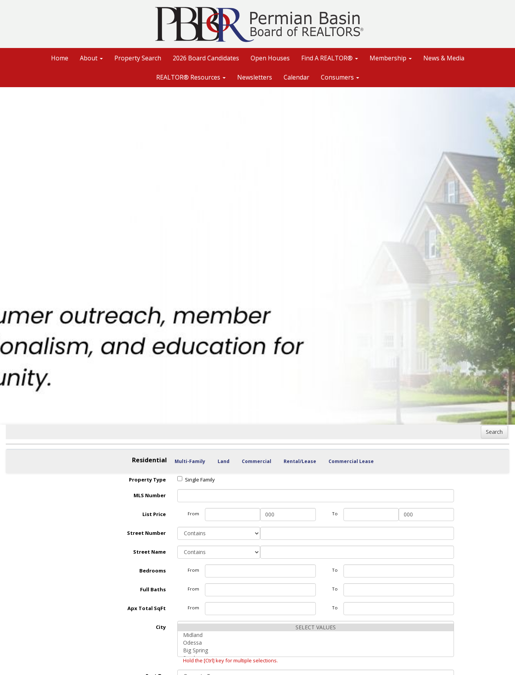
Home (59, 58)
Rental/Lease (300, 461)
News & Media (443, 58)
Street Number (146, 532)
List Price (154, 514)
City (161, 627)
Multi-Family (190, 461)
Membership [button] (391, 58)
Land (223, 461)
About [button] (91, 58)
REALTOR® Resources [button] (191, 77)
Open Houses (270, 58)
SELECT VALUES (316, 627)
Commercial (256, 461)
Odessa (315, 643)
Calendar (296, 77)
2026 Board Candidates (206, 58)
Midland (315, 635)
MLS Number (150, 495)
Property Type (147, 479)
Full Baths (153, 589)
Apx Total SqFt (146, 608)
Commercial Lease (351, 461)
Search (494, 431)
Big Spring (315, 650)
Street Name (149, 551)
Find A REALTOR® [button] (329, 58)
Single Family (196, 479)
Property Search (137, 58)
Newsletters (254, 77)
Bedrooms (152, 570)
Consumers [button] (340, 77)
